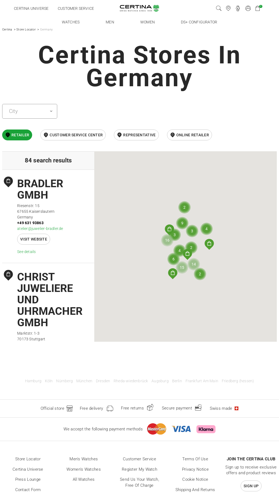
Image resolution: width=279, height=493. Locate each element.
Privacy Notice (195, 469)
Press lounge (28, 479)
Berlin (177, 381)
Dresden (103, 381)
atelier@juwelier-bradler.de (40, 228)
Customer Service (139, 459)
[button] (172, 273)
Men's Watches (83, 459)
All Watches (84, 479)
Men (110, 22)
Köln (49, 381)
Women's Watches (83, 469)
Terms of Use (195, 459)
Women (147, 22)
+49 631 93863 (30, 223)
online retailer (192, 135)
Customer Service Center (76, 135)
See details (26, 251)
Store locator (28, 459)
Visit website (33, 239)
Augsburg (160, 381)
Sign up (251, 486)
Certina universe (31, 8)
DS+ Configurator (199, 22)
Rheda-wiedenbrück (131, 381)
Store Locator (26, 29)
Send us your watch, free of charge (139, 482)
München (84, 381)
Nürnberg (64, 381)
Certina (7, 29)
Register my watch (139, 469)
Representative (139, 135)
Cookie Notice (195, 479)
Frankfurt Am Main (202, 381)
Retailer (20, 135)
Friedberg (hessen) (238, 381)
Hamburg (33, 381)
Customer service (76, 8)
